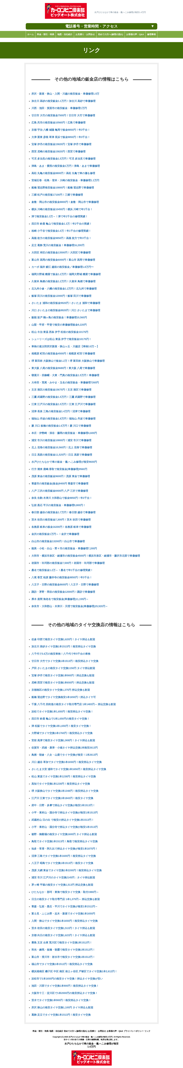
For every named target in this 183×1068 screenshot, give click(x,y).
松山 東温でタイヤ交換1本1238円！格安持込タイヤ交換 (63, 776)
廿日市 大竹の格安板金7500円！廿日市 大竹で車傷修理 (63, 115)
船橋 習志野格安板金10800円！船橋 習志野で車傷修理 (62, 187)
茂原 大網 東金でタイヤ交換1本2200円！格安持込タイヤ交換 (66, 870)
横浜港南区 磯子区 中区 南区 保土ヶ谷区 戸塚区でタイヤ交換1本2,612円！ (74, 971)
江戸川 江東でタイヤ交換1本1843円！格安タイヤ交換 (62, 798)
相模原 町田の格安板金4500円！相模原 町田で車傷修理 (63, 353)
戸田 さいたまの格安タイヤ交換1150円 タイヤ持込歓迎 (63, 668)
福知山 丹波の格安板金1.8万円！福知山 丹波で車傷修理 (63, 418)
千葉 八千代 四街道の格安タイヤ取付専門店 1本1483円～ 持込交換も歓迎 (73, 704)
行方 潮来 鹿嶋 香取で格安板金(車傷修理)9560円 (59, 469)
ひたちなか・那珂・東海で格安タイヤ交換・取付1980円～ (65, 892)
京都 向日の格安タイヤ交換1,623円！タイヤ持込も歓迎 (63, 935)
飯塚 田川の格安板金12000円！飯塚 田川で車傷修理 (61, 296)
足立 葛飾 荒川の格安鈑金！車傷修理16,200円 (57, 245)
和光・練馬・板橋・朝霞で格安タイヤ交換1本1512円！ (63, 949)
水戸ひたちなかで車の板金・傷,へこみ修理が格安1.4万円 (90, 1037)
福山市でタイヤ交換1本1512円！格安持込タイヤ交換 (62, 964)
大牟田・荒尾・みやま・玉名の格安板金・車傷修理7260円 (65, 382)
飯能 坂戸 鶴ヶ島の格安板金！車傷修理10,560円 (59, 317)
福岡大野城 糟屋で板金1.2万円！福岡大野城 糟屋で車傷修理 (66, 274)
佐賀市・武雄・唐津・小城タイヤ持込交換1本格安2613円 (64, 747)
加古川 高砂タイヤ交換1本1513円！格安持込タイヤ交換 (63, 646)
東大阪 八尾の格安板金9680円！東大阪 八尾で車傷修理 (63, 368)
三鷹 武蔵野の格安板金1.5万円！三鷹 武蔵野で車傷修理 (63, 397)
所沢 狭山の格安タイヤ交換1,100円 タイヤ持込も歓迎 (62, 1007)
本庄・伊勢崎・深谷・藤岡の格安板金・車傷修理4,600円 (64, 433)
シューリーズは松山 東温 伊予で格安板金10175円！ (61, 339)
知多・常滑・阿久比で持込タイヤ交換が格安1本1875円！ (64, 848)
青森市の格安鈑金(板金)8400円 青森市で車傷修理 (59, 483)
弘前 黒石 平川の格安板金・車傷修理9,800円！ (58, 505)
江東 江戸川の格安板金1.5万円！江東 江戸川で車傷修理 (63, 404)
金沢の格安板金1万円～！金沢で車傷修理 (55, 534)
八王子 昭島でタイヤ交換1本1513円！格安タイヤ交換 (62, 863)
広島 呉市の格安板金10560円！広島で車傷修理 (58, 122)
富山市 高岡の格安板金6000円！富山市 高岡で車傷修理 (63, 259)
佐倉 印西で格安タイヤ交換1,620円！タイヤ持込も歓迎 (63, 639)
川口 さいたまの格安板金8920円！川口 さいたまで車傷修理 (65, 310)
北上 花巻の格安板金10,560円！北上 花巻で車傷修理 (61, 447)
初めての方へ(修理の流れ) (75, 1031)
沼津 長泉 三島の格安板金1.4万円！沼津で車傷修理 (60, 411)
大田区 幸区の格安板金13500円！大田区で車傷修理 (61, 252)
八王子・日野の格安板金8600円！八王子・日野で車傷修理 (65, 584)
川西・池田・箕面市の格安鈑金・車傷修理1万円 (59, 108)
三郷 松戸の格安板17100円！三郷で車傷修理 (57, 194)
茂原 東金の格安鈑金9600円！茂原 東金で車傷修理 (60, 476)
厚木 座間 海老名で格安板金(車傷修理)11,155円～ (59, 599)
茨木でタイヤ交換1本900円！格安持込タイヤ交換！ (61, 1000)
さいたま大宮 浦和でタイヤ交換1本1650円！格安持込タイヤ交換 (68, 769)
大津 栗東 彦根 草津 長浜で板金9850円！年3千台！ (60, 137)
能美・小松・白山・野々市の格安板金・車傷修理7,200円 (64, 548)
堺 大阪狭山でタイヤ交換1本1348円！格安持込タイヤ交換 (64, 790)
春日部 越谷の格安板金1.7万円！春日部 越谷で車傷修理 (63, 512)
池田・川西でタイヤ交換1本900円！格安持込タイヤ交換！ (65, 985)
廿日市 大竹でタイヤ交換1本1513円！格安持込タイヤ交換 (64, 661)
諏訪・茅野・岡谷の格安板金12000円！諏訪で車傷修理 (63, 591)
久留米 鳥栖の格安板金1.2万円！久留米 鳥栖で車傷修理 (63, 281)
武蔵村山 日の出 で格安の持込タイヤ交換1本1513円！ (62, 819)
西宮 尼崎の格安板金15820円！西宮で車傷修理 (58, 151)
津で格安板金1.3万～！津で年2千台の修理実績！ (59, 216)
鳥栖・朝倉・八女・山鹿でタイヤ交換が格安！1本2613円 (64, 754)
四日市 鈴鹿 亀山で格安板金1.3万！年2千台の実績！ (61, 223)
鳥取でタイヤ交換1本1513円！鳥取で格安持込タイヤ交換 (64, 841)
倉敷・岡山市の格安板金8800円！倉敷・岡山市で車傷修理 (65, 202)
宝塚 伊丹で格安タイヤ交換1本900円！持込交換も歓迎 (62, 675)
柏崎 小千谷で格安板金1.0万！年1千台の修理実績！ (61, 230)
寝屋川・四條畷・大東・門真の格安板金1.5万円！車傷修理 (65, 375)
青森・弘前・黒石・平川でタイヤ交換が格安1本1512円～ (64, 906)
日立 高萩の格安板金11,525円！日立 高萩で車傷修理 (61, 454)
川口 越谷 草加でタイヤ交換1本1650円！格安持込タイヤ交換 (66, 762)
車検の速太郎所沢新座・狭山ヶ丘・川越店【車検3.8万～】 (65, 346)
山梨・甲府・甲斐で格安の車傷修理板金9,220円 (59, 324)
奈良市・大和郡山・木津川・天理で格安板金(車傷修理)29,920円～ (69, 606)
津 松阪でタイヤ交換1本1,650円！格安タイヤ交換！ (61, 726)
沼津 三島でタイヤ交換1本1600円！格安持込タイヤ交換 (63, 856)
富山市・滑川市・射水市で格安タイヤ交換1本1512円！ (63, 957)
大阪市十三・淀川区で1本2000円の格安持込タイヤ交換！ (64, 993)
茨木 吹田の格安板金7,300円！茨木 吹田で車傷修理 (61, 519)
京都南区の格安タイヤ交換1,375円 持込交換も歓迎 (60, 689)
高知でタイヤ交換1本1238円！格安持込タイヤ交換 (60, 783)
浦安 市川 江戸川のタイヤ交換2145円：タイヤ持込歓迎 (63, 877)
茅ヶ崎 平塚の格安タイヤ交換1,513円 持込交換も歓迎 (62, 884)
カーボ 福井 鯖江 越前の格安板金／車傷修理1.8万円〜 (62, 267)
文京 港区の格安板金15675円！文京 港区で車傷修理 (61, 389)
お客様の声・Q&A (115, 1031)
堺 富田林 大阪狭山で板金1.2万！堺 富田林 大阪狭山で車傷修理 (68, 360)
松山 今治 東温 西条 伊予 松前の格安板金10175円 (59, 332)
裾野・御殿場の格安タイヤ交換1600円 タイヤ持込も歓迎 (64, 834)
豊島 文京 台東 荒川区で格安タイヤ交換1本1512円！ (61, 942)
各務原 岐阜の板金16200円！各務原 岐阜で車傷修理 (61, 527)
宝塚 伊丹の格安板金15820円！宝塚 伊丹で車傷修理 (61, 144)
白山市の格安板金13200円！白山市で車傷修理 (58, 541)
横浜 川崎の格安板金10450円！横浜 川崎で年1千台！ (62, 209)
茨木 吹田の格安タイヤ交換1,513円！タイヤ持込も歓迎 (63, 928)
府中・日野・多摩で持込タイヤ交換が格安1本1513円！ (63, 805)
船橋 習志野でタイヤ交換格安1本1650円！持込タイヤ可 (63, 697)
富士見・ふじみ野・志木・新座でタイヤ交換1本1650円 (63, 913)
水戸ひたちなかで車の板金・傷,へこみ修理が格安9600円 (64, 461)
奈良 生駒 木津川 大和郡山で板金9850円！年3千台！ (61, 498)
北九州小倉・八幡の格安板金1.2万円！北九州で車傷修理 (64, 288)
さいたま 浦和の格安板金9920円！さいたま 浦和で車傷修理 (65, 303)
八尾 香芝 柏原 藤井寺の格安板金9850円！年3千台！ (61, 577)
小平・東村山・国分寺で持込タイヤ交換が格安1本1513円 (64, 812)
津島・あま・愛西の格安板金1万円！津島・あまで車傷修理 (65, 166)
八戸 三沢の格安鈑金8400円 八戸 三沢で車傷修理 (59, 490)
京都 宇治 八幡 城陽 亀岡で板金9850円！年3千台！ (60, 129)
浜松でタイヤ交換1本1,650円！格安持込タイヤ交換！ (62, 711)
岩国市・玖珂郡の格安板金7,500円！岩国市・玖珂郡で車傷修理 (68, 563)
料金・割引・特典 (41, 1031)
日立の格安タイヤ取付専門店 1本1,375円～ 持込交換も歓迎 (65, 899)
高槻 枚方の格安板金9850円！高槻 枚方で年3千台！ (61, 238)
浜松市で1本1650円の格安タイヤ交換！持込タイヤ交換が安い (67, 978)
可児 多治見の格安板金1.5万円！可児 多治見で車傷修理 (63, 158)
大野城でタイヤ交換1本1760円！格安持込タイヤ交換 (62, 733)
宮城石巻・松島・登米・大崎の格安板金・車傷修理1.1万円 (65, 180)
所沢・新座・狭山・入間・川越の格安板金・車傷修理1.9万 (65, 93)
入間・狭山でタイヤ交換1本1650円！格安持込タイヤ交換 (64, 920)
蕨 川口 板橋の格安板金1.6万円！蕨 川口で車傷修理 (61, 425)
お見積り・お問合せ (97, 1031)
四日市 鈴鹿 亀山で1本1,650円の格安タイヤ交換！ (60, 718)
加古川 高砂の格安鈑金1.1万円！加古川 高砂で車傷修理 (63, 101)
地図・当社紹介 (56, 1031)
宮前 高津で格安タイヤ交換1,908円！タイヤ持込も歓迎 (63, 740)
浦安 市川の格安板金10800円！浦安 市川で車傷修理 (61, 440)
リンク (147, 1031)
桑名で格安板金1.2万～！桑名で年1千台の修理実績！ (62, 570)
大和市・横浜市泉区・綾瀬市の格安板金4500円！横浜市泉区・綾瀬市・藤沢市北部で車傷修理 (85, 555)
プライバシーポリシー (134, 1031)
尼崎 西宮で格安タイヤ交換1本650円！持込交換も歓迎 (62, 682)
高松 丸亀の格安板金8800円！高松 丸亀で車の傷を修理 (63, 173)
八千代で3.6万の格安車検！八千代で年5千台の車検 (60, 653)
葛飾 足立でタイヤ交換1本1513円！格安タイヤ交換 (61, 1014)
